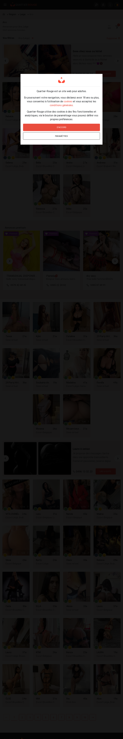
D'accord (61, 127)
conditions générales (61, 105)
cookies (68, 101)
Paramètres (61, 136)
